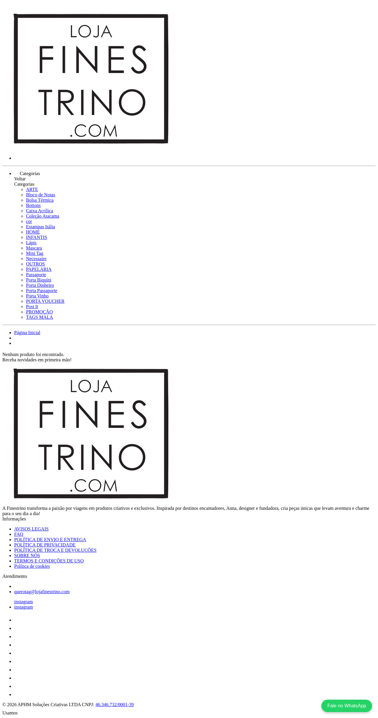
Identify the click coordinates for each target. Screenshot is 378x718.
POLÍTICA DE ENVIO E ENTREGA (50, 539)
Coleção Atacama (42, 216)
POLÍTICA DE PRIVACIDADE (45, 544)
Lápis (31, 242)
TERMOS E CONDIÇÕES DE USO (49, 560)
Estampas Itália (40, 226)
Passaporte (36, 274)
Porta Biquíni (38, 279)
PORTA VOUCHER (45, 301)
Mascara (34, 247)
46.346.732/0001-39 (114, 704)
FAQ (18, 534)
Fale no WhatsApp (346, 705)
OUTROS (35, 263)
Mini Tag (34, 253)
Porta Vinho (37, 295)
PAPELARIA (39, 269)
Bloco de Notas (40, 194)
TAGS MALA (39, 317)
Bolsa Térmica (39, 200)
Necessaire (36, 258)
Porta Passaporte (41, 290)
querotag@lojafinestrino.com (42, 591)
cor (29, 221)
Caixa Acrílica (39, 210)
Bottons (33, 205)
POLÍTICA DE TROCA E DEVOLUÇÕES (55, 550)
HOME (33, 232)
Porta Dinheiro (40, 285)
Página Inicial (27, 332)
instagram (23, 601)
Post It (32, 306)
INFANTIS (36, 237)
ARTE (32, 189)
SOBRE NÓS (27, 555)
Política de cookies (32, 566)
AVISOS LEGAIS (31, 528)
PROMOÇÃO (39, 311)
